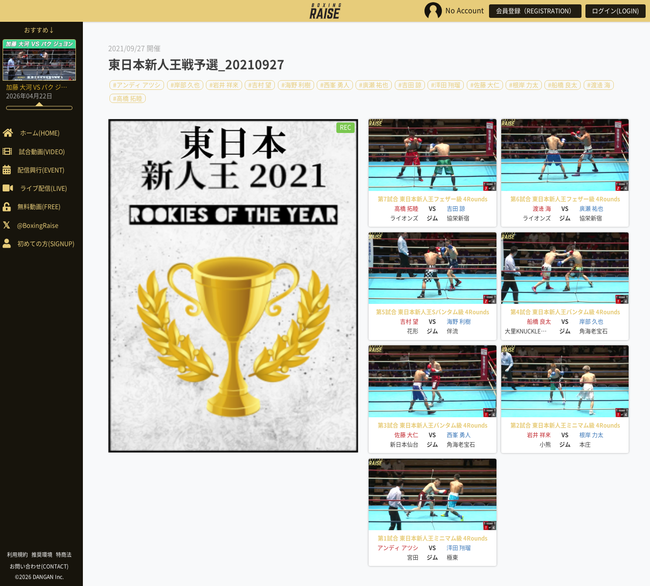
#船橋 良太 (562, 85)
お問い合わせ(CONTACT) (43, 566)
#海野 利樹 (296, 85)
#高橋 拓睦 (127, 98)
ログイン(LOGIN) (615, 11)
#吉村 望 (259, 85)
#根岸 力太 (523, 85)
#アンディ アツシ (137, 85)
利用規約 (21, 554)
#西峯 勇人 (334, 85)
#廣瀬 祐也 (373, 85)
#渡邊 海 (598, 85)
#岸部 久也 (185, 85)
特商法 (68, 554)
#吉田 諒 (409, 85)
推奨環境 (46, 554)
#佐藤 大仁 (484, 85)
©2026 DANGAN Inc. (43, 576)
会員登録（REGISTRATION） (533, 11)
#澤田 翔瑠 (445, 85)
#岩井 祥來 (224, 85)
